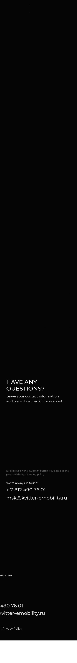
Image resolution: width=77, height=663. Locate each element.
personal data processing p (22, 474)
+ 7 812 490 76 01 (26, 490)
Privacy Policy (12, 628)
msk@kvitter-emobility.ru (36, 498)
